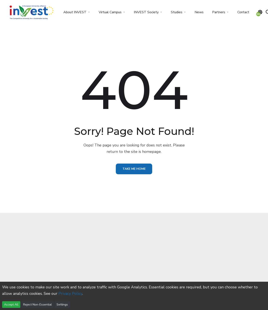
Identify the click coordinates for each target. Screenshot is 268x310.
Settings (62, 305)
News (199, 12)
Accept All (11, 305)
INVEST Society (146, 12)
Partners (218, 12)
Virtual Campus (110, 12)
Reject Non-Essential (37, 305)
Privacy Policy (70, 293)
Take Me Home (134, 169)
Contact (243, 12)
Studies (176, 12)
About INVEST (74, 12)
